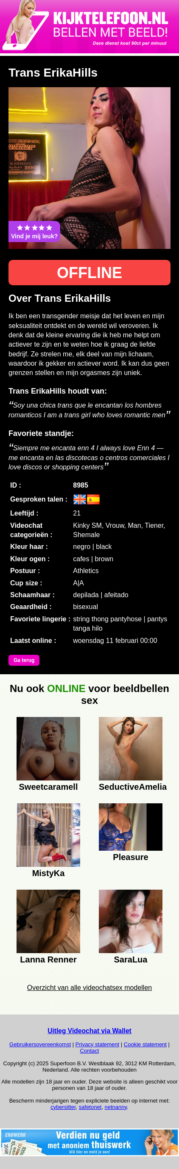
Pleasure (130, 857)
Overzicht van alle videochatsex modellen (89, 987)
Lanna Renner (48, 959)
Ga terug (24, 660)
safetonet (90, 1107)
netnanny (116, 1107)
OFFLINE (89, 272)
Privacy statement (97, 1044)
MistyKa (48, 873)
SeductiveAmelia (130, 786)
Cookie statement (145, 1044)
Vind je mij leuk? (34, 231)
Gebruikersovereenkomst (40, 1044)
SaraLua (131, 959)
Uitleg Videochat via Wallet (89, 1030)
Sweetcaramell (48, 786)
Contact (89, 1051)
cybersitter (63, 1107)
